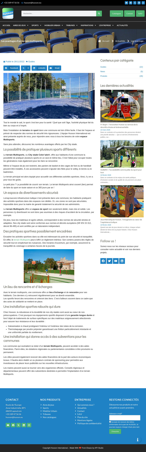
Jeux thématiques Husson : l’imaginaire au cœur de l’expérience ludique (121, 221)
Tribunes (72, 25)
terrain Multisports (22, 240)
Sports (37, 25)
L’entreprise (106, 25)
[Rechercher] (99, 13)
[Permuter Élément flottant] (137, 439)
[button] (11, 68)
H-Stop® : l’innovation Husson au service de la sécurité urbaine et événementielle (119, 126)
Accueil (6, 25)
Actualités (122, 25)
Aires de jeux (21, 25)
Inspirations (88, 25)
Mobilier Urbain (53, 25)
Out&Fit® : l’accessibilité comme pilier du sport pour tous (121, 171)
